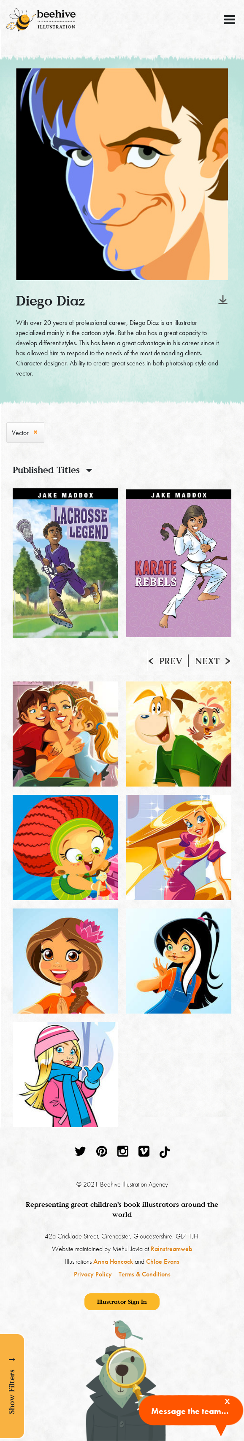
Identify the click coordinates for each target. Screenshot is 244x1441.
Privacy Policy (93, 1274)
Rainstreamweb (171, 1248)
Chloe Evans (162, 1261)
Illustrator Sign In (122, 1301)
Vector (20, 432)
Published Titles (46, 469)
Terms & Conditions (145, 1274)
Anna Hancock (113, 1261)
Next (207, 660)
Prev (170, 660)
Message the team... (190, 1411)
